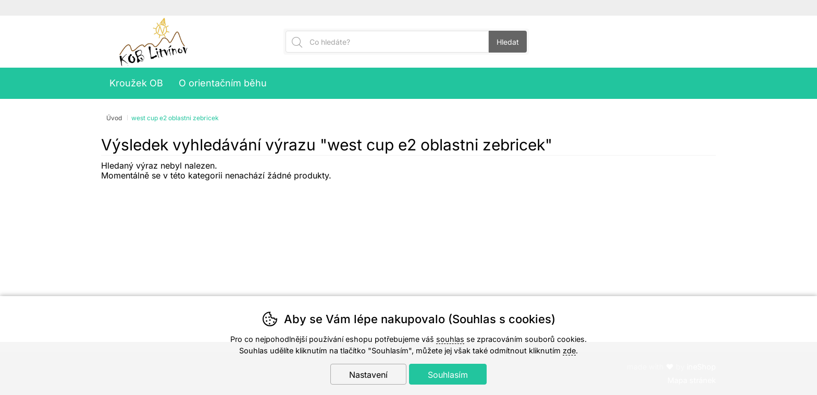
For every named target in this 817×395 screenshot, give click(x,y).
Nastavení (368, 374)
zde (569, 350)
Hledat (508, 41)
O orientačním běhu (223, 83)
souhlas (450, 339)
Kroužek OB (136, 83)
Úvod (114, 118)
